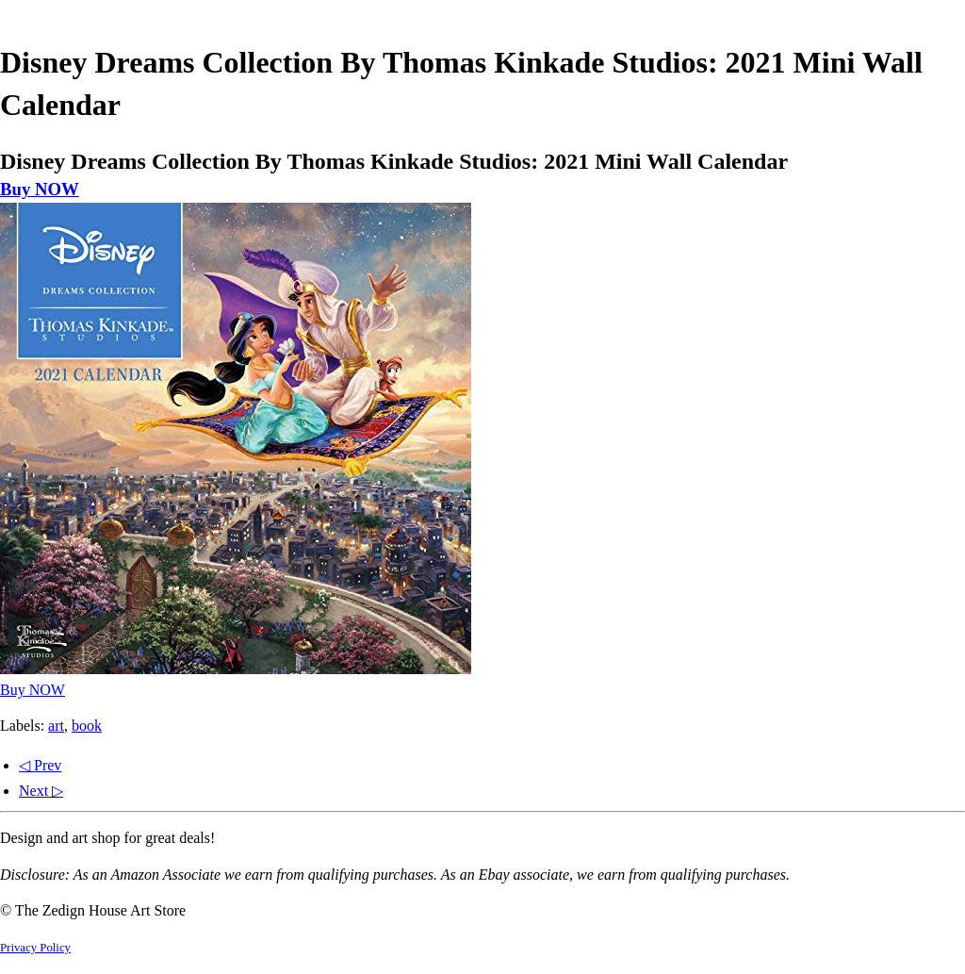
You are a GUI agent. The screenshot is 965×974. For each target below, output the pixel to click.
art (56, 726)
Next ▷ (41, 791)
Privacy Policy (35, 947)
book (87, 726)
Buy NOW (39, 189)
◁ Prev (40, 765)
